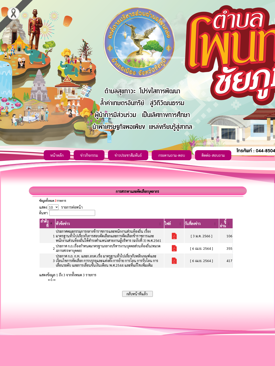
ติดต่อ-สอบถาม (213, 155)
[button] (63, 223)
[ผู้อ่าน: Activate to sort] (226, 223)
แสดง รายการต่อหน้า (61, 207)
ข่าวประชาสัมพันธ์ (128, 155)
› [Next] (53, 279)
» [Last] (55, 279)
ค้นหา (43, 213)
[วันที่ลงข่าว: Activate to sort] (201, 223)
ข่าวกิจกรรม (89, 155)
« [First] (49, 279)
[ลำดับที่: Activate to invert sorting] (47, 223)
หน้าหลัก (57, 155)
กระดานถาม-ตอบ (171, 155)
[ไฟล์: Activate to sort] (174, 223)
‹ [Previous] (50, 279)
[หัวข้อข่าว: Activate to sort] (110, 223)
